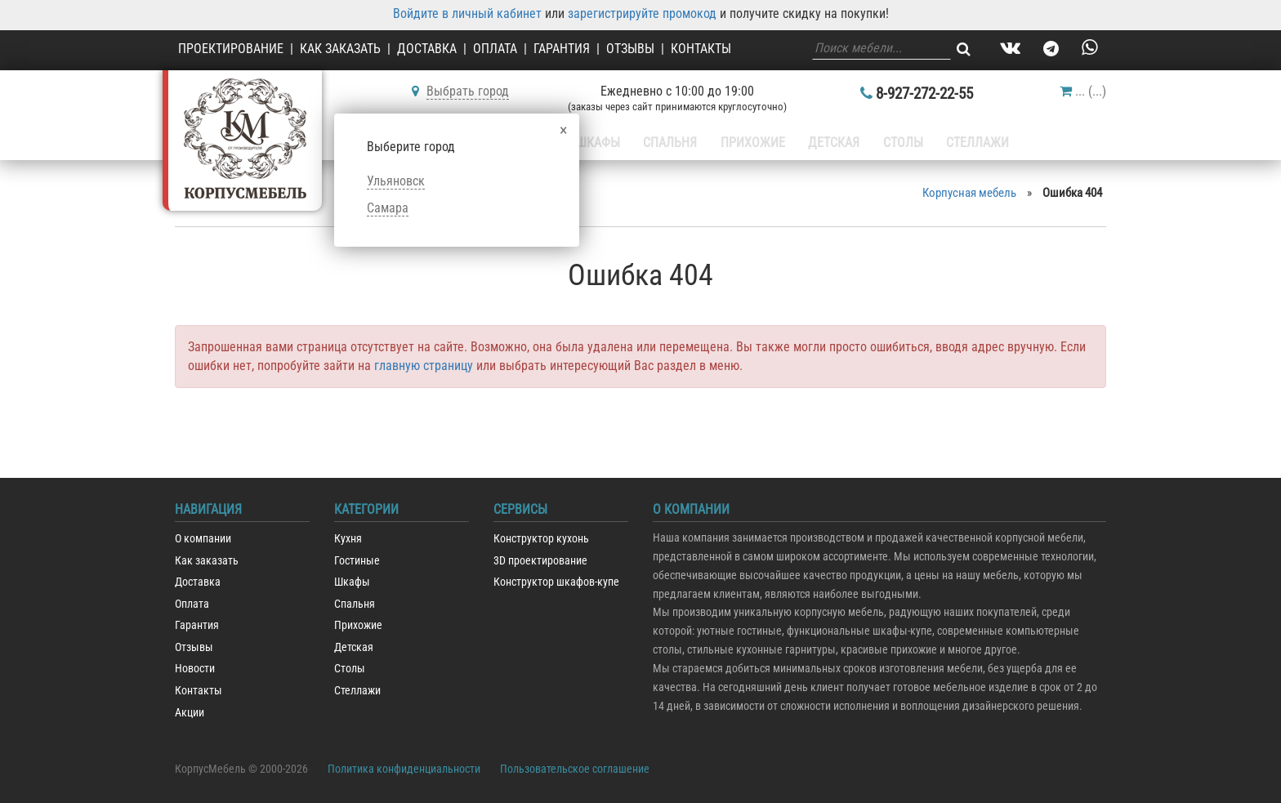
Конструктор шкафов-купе (556, 582)
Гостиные (357, 561)
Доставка (427, 48)
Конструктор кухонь (541, 539)
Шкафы (603, 143)
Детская (829, 143)
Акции (189, 713)
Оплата (495, 48)
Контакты (701, 48)
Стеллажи (965, 143)
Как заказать (340, 48)
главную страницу (423, 365)
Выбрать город (467, 91)
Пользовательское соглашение (574, 768)
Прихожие (751, 143)
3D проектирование (540, 561)
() (1083, 91)
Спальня (673, 143)
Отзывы (630, 48)
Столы (894, 143)
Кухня (348, 539)
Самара (387, 208)
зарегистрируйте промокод (642, 13)
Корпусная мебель (969, 192)
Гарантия (561, 48)
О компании (203, 539)
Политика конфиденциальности (404, 768)
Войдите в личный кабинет (467, 13)
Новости (195, 669)
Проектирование (230, 48)
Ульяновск (396, 181)
